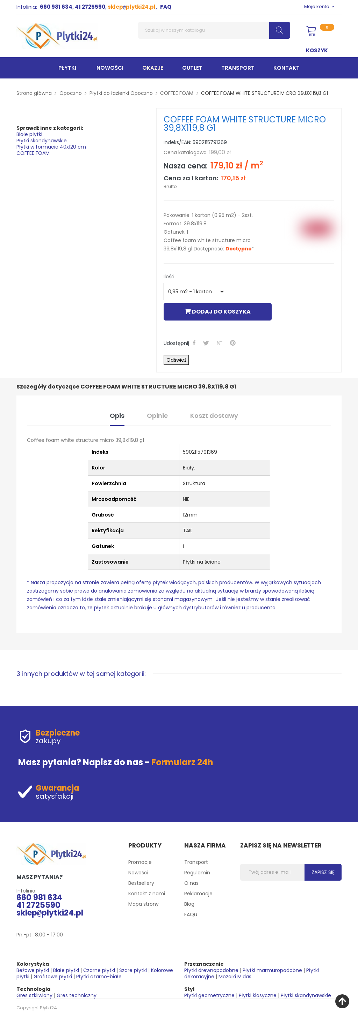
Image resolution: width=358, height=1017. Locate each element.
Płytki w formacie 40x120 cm (51, 146)
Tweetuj (207, 343)
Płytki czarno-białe (99, 976)
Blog (189, 904)
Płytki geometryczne (209, 995)
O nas (191, 883)
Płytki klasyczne (258, 995)
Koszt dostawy (214, 415)
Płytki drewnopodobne (211, 970)
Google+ (220, 343)
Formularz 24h (182, 762)
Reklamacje (198, 893)
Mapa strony (143, 904)
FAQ (165, 6)
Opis (117, 415)
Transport (196, 862)
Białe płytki (29, 134)
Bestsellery (141, 883)
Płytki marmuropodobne (272, 970)
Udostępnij (195, 343)
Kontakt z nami (146, 893)
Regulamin (197, 872)
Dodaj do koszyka (218, 312)
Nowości (138, 872)
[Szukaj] (214, 30)
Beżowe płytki (32, 970)
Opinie (157, 415)
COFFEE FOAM (33, 153)
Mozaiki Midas (235, 976)
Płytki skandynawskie (41, 140)
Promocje (140, 862)
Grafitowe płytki (53, 976)
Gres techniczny (76, 995)
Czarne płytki (99, 970)
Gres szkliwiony (34, 995)
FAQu (190, 914)
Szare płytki (133, 970)
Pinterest (233, 343)
